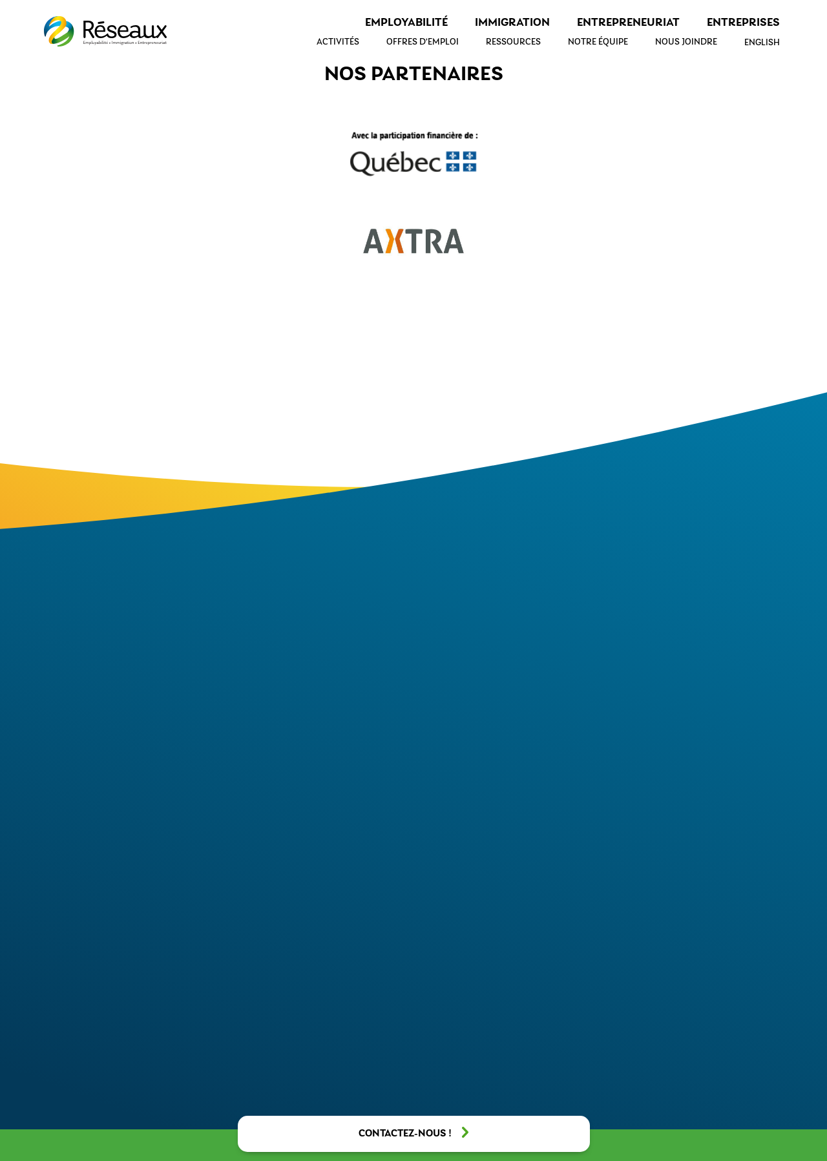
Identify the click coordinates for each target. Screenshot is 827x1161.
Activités (338, 42)
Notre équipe (598, 42)
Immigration (512, 23)
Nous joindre (686, 42)
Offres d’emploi (422, 42)
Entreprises (743, 23)
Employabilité (406, 23)
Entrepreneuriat (628, 23)
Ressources (513, 42)
